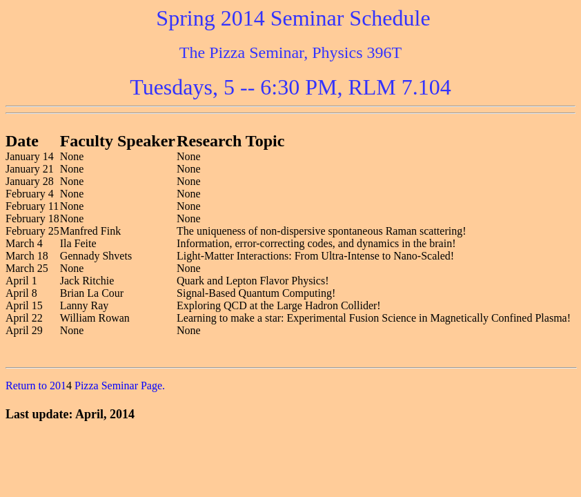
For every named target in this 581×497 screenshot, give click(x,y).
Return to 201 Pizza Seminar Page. (85, 385)
